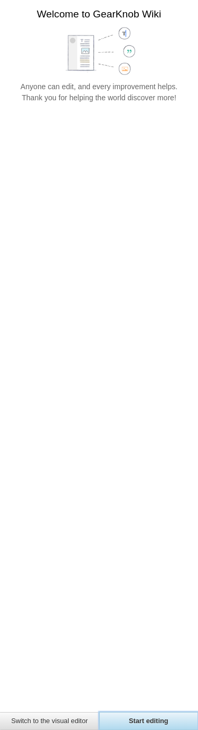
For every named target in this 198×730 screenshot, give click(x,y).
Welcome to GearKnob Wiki (99, 14)
